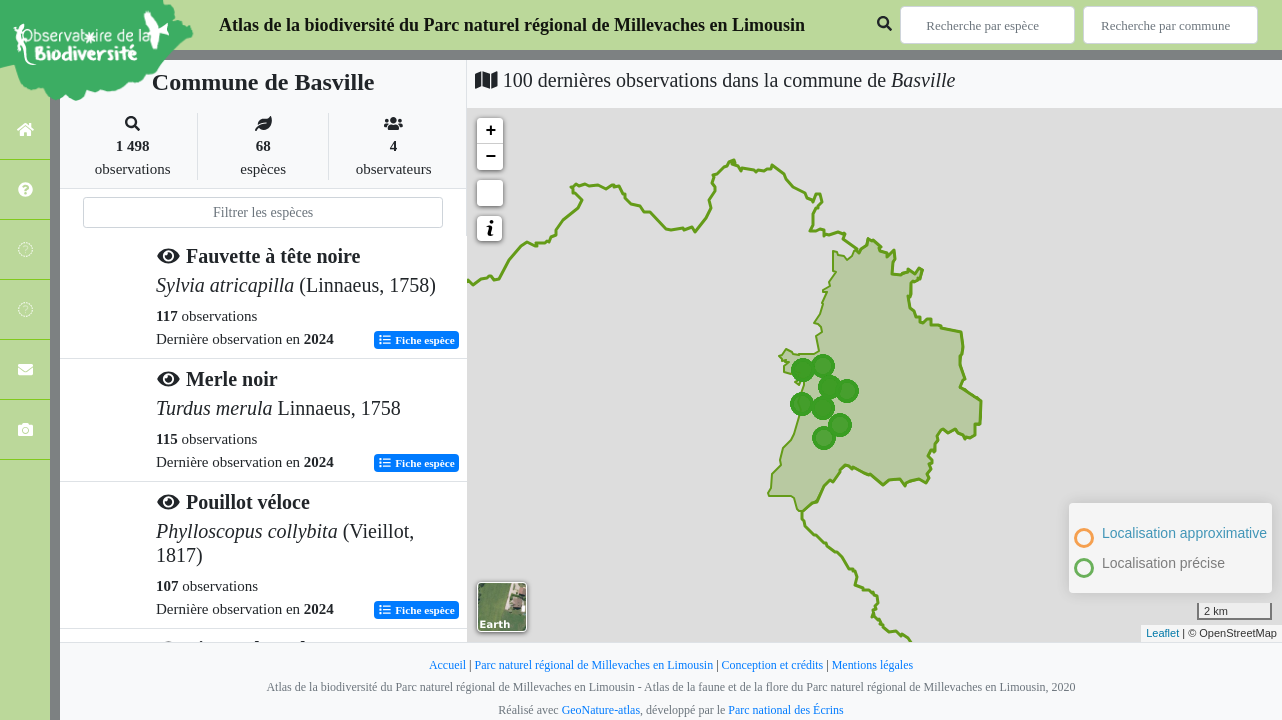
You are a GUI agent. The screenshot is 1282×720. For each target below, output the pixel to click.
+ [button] (490, 131)
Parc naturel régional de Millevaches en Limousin (593, 665)
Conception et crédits (773, 665)
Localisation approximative (1184, 533)
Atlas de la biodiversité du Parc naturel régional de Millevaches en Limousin (512, 25)
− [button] (490, 157)
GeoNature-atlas (600, 710)
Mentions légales (873, 665)
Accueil (446, 665)
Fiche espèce (416, 339)
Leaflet (1162, 633)
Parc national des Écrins (786, 710)
